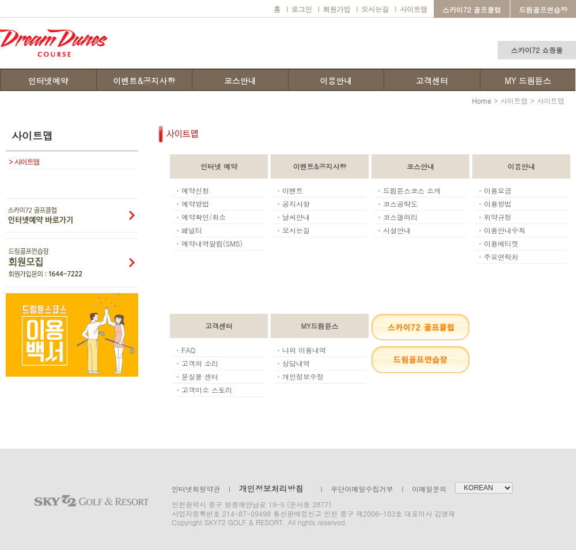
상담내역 (296, 363)
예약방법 (195, 203)
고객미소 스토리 (206, 390)
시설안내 (397, 230)
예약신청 (195, 190)
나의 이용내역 (304, 350)
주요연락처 (501, 256)
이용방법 (497, 203)
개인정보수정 (303, 376)
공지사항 (296, 203)
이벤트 (292, 190)
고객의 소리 (199, 363)
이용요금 (497, 190)
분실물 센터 (199, 376)
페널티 (191, 230)
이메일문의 (424, 489)
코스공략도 (400, 203)
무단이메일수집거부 (357, 489)
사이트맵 (411, 9)
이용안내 (336, 80)
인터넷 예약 (218, 166)
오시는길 (372, 9)
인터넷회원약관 (196, 489)
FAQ (188, 350)
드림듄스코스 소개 (412, 190)
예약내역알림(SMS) (211, 243)
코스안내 (240, 80)
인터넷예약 (48, 80)
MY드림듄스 (320, 326)
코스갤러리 (400, 217)
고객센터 (432, 80)
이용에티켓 (501, 243)
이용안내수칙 (504, 230)
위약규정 (497, 217)
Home (481, 100)
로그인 (299, 9)
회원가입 (334, 9)
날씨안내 (296, 217)
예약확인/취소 (203, 217)
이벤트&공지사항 (144, 80)
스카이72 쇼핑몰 (537, 50)
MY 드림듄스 (528, 80)
